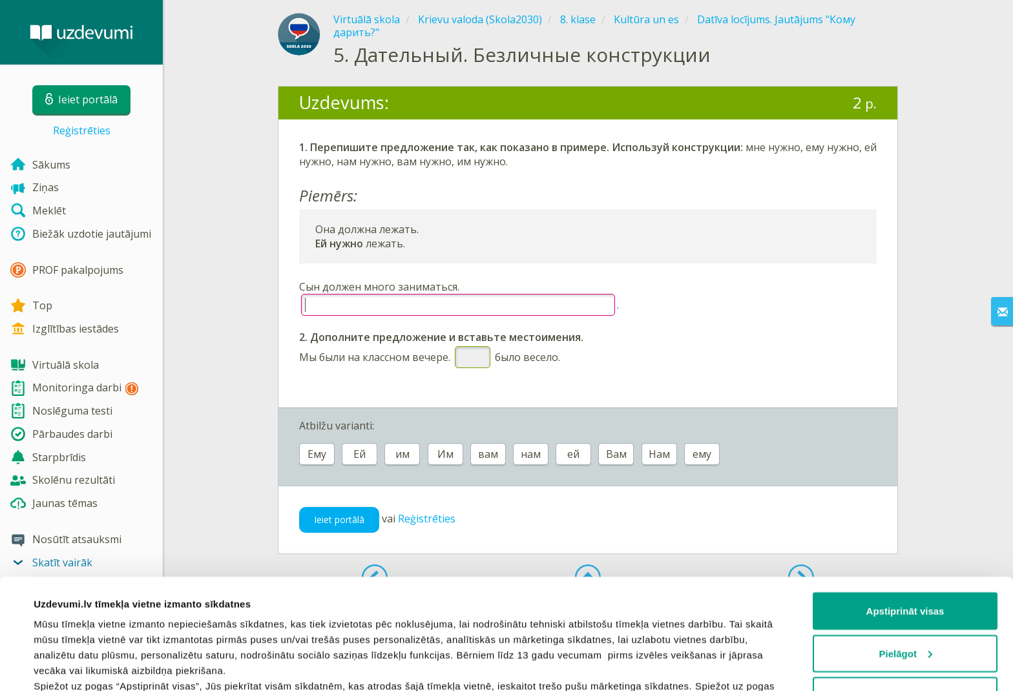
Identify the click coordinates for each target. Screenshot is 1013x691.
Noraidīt (905, 594)
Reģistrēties (81, 130)
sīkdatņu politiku (647, 615)
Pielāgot (905, 552)
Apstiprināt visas (905, 509)
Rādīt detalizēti (68, 665)
